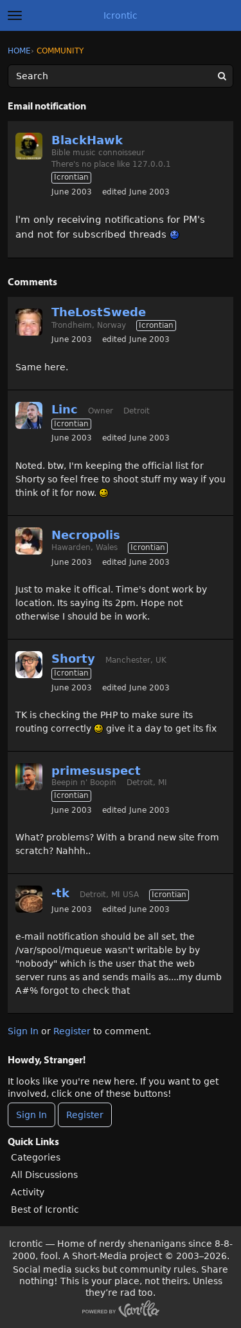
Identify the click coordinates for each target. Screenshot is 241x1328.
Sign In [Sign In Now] (31, 1115)
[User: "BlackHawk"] (28, 146)
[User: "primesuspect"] (28, 776)
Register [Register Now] (84, 1115)
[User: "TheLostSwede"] (28, 322)
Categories (35, 1157)
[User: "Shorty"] (28, 664)
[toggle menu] (15, 15)
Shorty (73, 658)
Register (72, 1031)
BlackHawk (87, 140)
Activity (27, 1192)
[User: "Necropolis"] (28, 541)
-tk (60, 893)
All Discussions (44, 1175)
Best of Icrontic (45, 1209)
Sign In (23, 1031)
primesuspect (96, 770)
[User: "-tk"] (28, 899)
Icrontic (120, 15)
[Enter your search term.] (120, 76)
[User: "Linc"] (28, 415)
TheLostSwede (98, 312)
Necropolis (85, 535)
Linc (64, 409)
